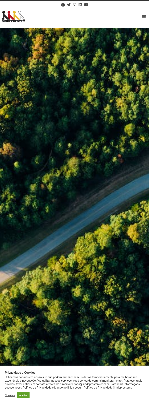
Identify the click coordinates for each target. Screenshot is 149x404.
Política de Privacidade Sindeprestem (107, 387)
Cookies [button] (10, 395)
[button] (144, 16)
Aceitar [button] (23, 395)
